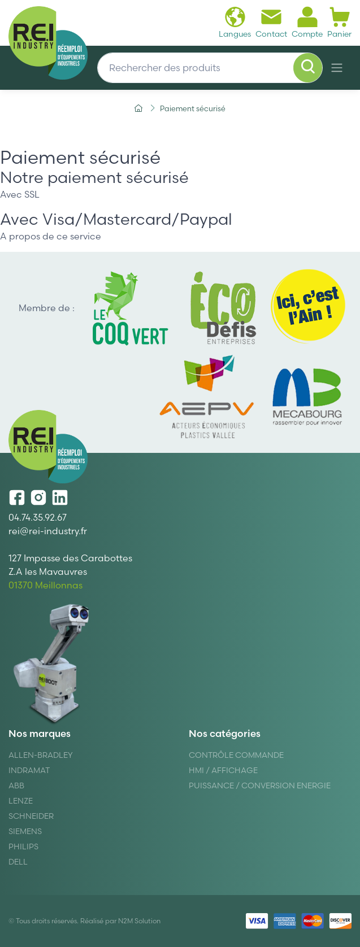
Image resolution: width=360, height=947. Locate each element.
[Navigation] (337, 68)
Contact (271, 22)
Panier (339, 22)
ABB (16, 785)
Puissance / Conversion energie (260, 785)
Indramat (29, 770)
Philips (23, 846)
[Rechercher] (308, 67)
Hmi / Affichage (223, 770)
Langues (235, 22)
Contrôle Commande (236, 755)
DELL (18, 862)
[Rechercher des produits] (210, 67)
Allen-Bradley (40, 755)
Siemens (25, 831)
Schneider (31, 816)
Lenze (20, 801)
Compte (307, 22)
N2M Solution (139, 921)
